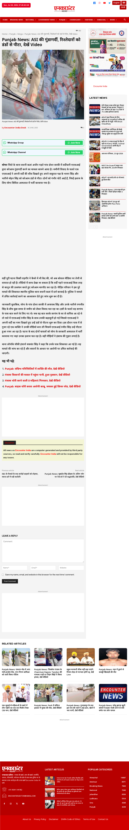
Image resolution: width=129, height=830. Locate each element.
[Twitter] (109, 2)
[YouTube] (104, 2)
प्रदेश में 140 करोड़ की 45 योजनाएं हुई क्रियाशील (113, 178)
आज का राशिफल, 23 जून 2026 (112, 153)
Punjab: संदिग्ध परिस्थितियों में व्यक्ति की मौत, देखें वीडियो (35, 368)
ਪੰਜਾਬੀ (123, 7)
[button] (125, 20)
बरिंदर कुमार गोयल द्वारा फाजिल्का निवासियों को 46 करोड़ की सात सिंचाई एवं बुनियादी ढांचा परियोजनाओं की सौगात (70, 791)
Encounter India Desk (15, 127)
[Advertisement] (43, 417)
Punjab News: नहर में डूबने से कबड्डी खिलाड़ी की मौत (111, 670)
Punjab (12, 34)
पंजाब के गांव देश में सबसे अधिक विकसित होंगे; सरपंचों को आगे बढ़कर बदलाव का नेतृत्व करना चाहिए (70, 780)
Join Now (74, 142)
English (117, 3)
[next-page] (95, 227)
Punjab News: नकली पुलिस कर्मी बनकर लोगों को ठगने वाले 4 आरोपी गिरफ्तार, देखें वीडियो (113, 216)
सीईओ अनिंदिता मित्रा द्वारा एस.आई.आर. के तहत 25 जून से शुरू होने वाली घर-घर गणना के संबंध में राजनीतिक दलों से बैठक (70, 803)
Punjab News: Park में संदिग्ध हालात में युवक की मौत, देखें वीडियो (48, 706)
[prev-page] (91, 227)
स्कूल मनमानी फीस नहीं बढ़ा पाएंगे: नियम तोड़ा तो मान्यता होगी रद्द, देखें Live (80, 672)
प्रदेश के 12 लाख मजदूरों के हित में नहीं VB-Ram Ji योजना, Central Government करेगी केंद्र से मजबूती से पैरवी (113, 144)
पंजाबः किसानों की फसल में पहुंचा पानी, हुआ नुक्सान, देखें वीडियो (37, 374)
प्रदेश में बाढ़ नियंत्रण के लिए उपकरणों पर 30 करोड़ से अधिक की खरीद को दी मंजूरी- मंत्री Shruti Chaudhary (113, 120)
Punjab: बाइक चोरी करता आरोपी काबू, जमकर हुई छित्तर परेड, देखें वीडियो (43, 386)
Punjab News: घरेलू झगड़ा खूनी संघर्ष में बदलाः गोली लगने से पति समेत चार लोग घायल (112, 708)
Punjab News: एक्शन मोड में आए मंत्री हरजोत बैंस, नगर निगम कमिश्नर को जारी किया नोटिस (16, 672)
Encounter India (100, 86)
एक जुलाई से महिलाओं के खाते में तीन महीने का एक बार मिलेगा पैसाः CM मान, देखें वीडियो (15, 708)
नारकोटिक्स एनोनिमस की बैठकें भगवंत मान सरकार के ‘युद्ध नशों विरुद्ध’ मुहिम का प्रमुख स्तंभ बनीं (112, 131)
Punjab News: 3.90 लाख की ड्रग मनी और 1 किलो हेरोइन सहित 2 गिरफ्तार (113, 191)
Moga (20, 34)
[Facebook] (94, 2)
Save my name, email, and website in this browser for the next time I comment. (39, 575)
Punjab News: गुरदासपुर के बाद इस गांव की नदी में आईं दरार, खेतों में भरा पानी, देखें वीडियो (81, 708)
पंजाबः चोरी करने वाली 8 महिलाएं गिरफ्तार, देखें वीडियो (33, 380)
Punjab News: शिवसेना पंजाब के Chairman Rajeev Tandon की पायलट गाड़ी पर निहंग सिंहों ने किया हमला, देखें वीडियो (48, 673)
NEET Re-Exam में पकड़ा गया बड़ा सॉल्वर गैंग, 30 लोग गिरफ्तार (112, 166)
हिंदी (124, 3)
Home (5, 34)
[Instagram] (99, 2)
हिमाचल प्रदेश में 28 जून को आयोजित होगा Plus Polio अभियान (111, 203)
